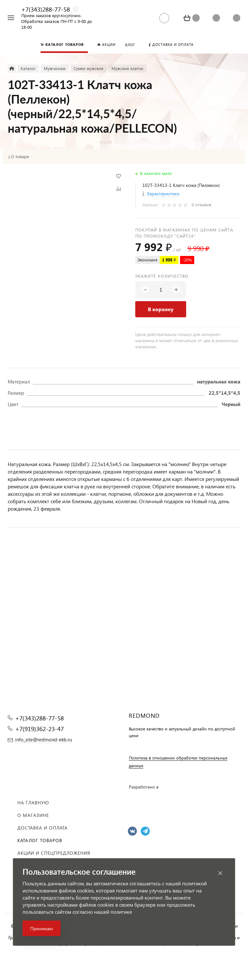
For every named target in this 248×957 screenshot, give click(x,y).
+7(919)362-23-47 (39, 729)
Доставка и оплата (42, 828)
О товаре (20, 156)
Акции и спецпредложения (53, 853)
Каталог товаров (39, 840)
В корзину (161, 309)
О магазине (33, 815)
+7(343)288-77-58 (45, 9)
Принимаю (41, 928)
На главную (33, 802)
